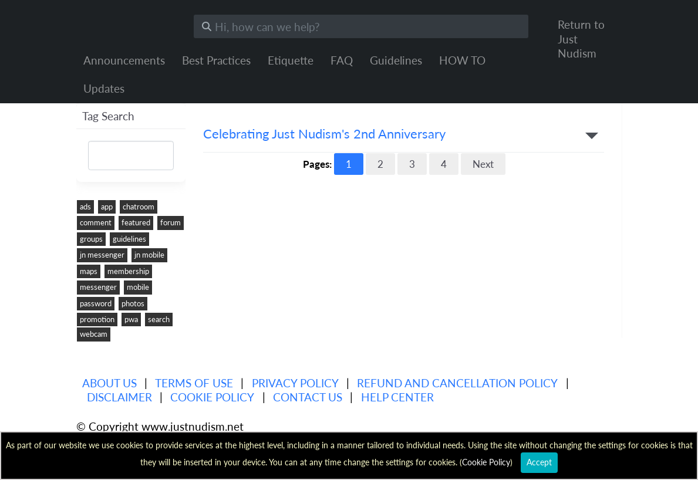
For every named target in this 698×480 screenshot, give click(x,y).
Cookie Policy (212, 397)
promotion (97, 319)
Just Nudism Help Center (126, 23)
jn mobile (149, 254)
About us (109, 383)
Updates (103, 88)
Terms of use (194, 383)
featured (136, 222)
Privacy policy (295, 383)
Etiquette (290, 60)
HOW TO (462, 60)
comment (96, 222)
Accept (539, 462)
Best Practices (216, 60)
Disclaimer (119, 397)
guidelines (129, 239)
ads (85, 206)
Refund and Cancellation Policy (457, 383)
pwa (131, 319)
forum (170, 222)
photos (133, 303)
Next (483, 164)
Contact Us (307, 397)
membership (128, 271)
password (96, 303)
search (159, 319)
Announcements (124, 60)
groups (91, 239)
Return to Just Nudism (581, 39)
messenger (98, 287)
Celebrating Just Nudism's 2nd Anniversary (324, 134)
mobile (138, 287)
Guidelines (396, 60)
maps (88, 271)
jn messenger (102, 254)
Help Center (397, 397)
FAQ (342, 60)
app (107, 206)
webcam (93, 334)
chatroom (138, 206)
